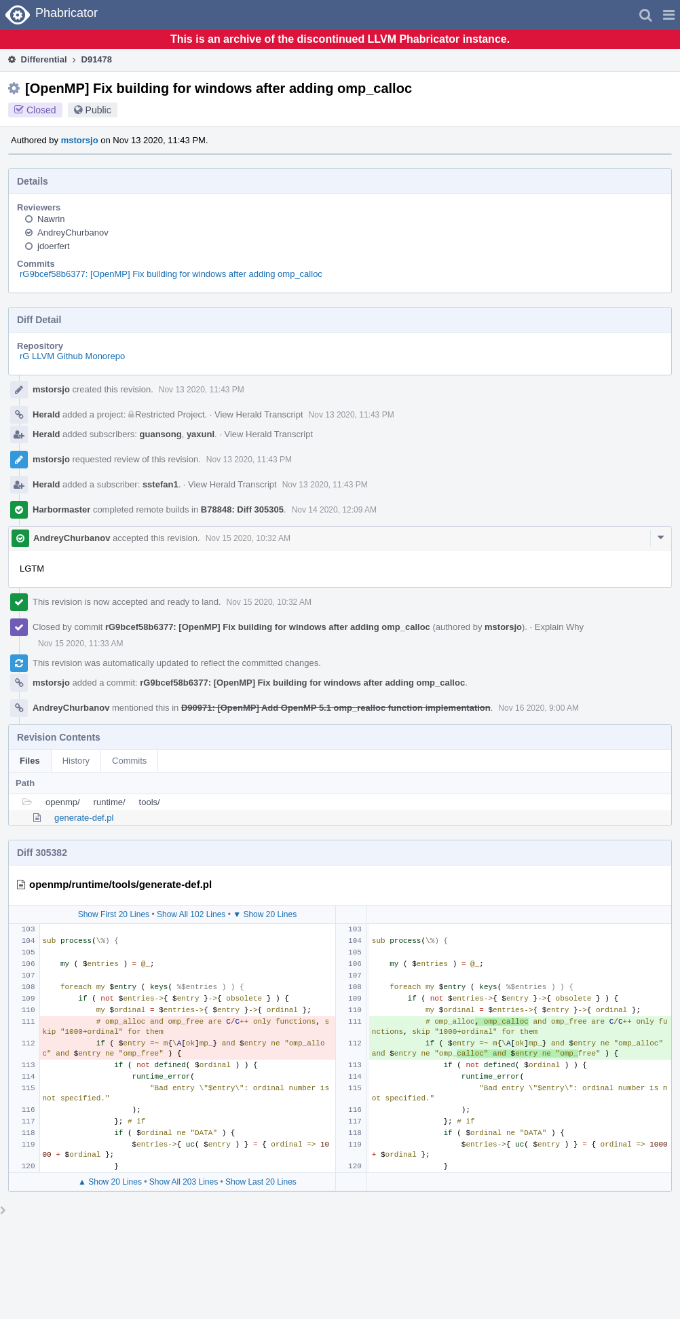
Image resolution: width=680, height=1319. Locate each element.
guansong (161, 434)
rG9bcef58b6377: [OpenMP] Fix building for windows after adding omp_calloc (171, 274)
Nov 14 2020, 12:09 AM (334, 510)
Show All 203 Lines (183, 1182)
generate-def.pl (83, 818)
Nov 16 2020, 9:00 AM (538, 708)
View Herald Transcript (258, 414)
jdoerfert (53, 246)
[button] (669, 15)
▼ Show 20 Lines (265, 914)
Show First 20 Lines (113, 914)
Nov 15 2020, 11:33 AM (80, 643)
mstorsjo (79, 140)
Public (98, 110)
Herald (46, 414)
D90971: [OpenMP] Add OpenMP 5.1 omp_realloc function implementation (336, 708)
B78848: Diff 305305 (242, 509)
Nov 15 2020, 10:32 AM (248, 538)
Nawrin (50, 219)
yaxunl (200, 434)
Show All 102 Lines (191, 914)
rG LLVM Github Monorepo (72, 356)
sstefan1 (160, 484)
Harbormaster (61, 509)
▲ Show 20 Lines (110, 1182)
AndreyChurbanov (73, 232)
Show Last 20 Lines (261, 1182)
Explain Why (559, 627)
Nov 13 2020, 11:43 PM (201, 389)
